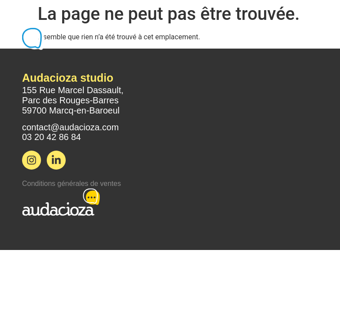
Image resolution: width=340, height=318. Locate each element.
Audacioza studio (67, 78)
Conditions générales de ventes (71, 183)
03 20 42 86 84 (51, 137)
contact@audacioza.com (70, 127)
